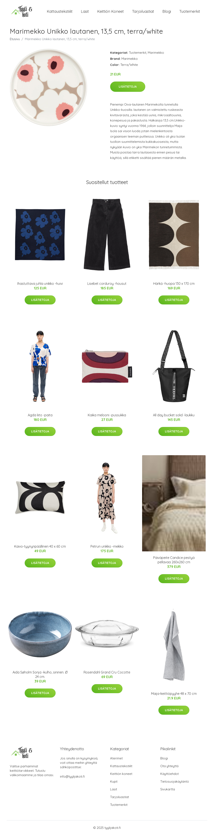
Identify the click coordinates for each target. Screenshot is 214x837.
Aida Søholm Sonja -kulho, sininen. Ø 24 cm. (40, 676)
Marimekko (156, 55)
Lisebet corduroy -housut (106, 286)
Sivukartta (167, 791)
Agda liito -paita (40, 417)
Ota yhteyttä (169, 768)
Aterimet (116, 760)
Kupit (113, 784)
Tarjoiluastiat (143, 12)
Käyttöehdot (169, 776)
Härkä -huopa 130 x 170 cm (174, 286)
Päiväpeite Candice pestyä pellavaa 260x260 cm (174, 562)
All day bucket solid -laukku (174, 417)
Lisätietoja (128, 89)
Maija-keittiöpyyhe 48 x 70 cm (174, 696)
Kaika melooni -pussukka (107, 417)
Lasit (85, 12)
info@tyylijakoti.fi (72, 779)
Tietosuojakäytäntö (174, 784)
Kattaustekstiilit (60, 12)
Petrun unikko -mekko (107, 549)
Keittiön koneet (110, 12)
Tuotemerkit (189, 12)
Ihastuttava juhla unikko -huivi (40, 286)
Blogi (166, 12)
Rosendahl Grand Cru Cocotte (107, 674)
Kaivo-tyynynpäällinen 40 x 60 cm (40, 549)
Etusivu (15, 41)
